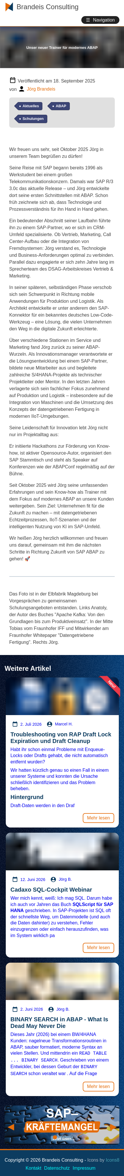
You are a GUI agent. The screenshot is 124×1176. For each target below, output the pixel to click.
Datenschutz (57, 1165)
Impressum (84, 1165)
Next (113, 1123)
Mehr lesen (98, 817)
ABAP (61, 106)
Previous (10, 1123)
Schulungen (33, 118)
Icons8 (112, 1157)
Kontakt (33, 1165)
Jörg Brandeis (41, 89)
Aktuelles (30, 106)
